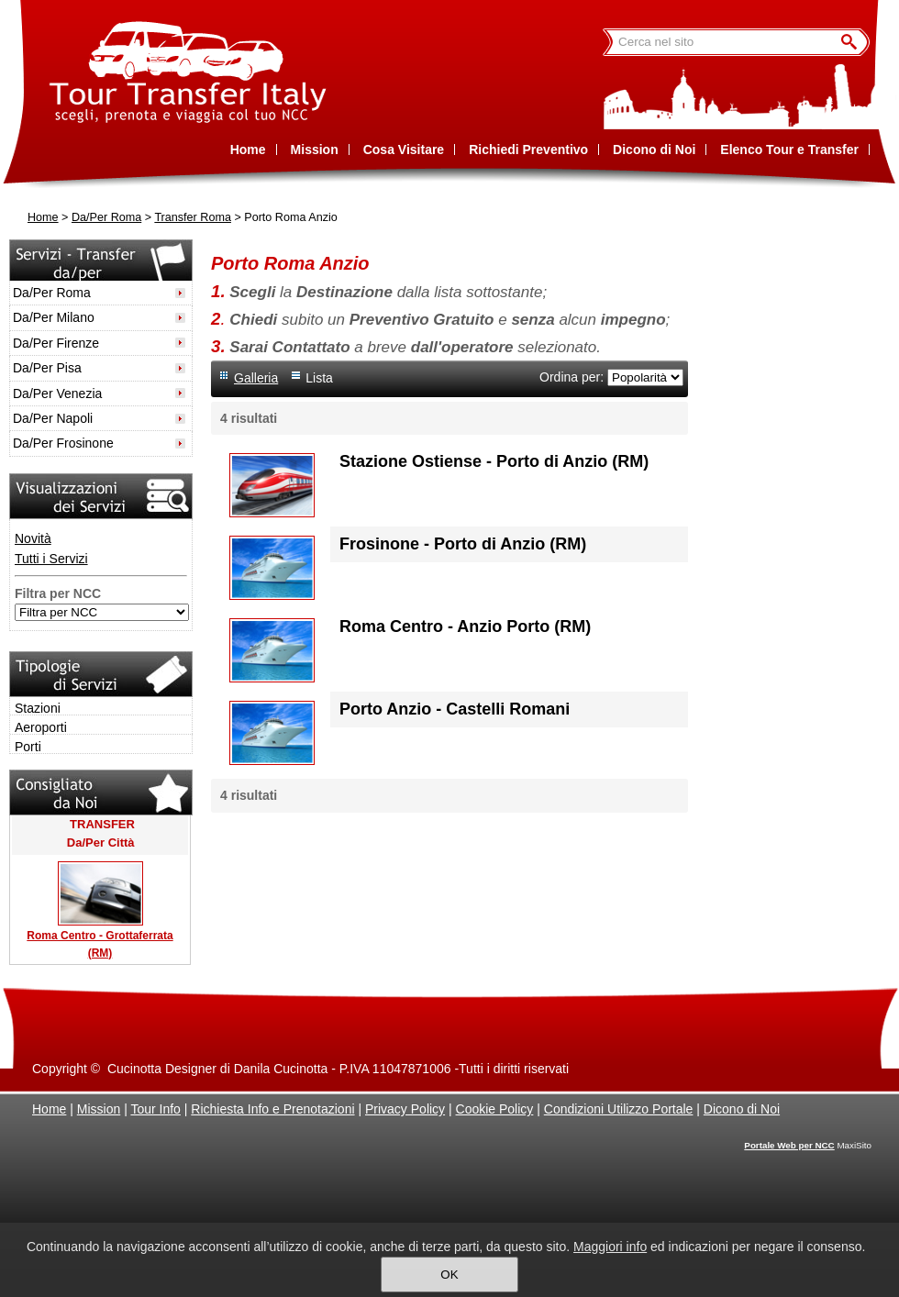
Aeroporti (41, 727)
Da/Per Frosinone (63, 443)
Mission (98, 1109)
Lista (319, 378)
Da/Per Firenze (56, 343)
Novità (33, 538)
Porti (28, 746)
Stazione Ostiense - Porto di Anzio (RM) (494, 461)
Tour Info (155, 1109)
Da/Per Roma (106, 217)
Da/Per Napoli (53, 418)
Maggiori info (610, 1246)
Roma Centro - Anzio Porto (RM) (465, 626)
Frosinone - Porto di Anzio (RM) (462, 544)
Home (43, 217)
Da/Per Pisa (47, 367)
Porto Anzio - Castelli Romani (454, 709)
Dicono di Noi (742, 1109)
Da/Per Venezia (57, 393)
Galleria (256, 378)
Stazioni (38, 708)
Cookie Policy (495, 1109)
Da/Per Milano (53, 317)
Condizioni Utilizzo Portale (619, 1109)
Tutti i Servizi (51, 558)
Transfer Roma (192, 217)
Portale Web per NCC (789, 1145)
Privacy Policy (405, 1109)
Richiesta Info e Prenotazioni (272, 1109)
